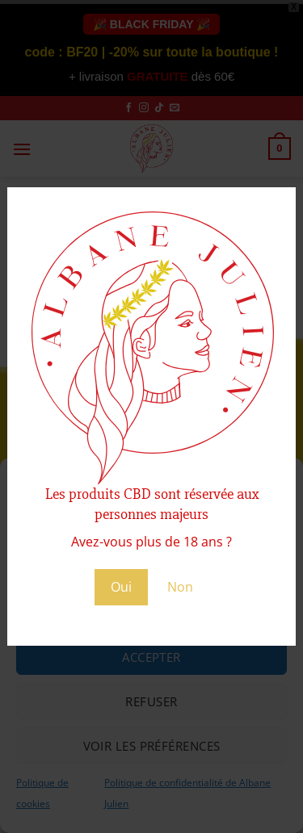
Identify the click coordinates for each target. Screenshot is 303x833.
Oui (121, 587)
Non (180, 587)
